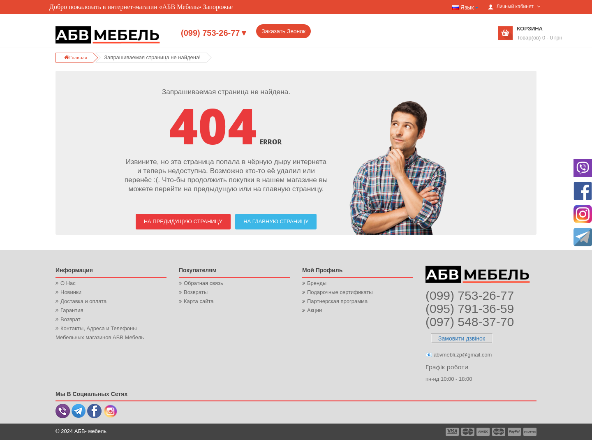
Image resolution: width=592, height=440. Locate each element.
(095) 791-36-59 (470, 308)
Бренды (316, 283)
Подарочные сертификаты (339, 292)
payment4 (499, 432)
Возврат (70, 319)
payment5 (514, 432)
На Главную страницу (275, 221)
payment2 (468, 432)
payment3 (483, 432)
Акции (314, 310)
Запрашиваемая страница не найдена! (152, 57)
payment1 (453, 432)
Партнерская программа (337, 301)
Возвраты (196, 292)
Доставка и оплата (83, 301)
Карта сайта (198, 301)
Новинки (70, 292)
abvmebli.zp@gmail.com (463, 355)
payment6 (529, 432)
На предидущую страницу (183, 221)
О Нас (68, 283)
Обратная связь (203, 283)
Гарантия (71, 310)
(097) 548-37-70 (470, 322)
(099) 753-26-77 (470, 295)
